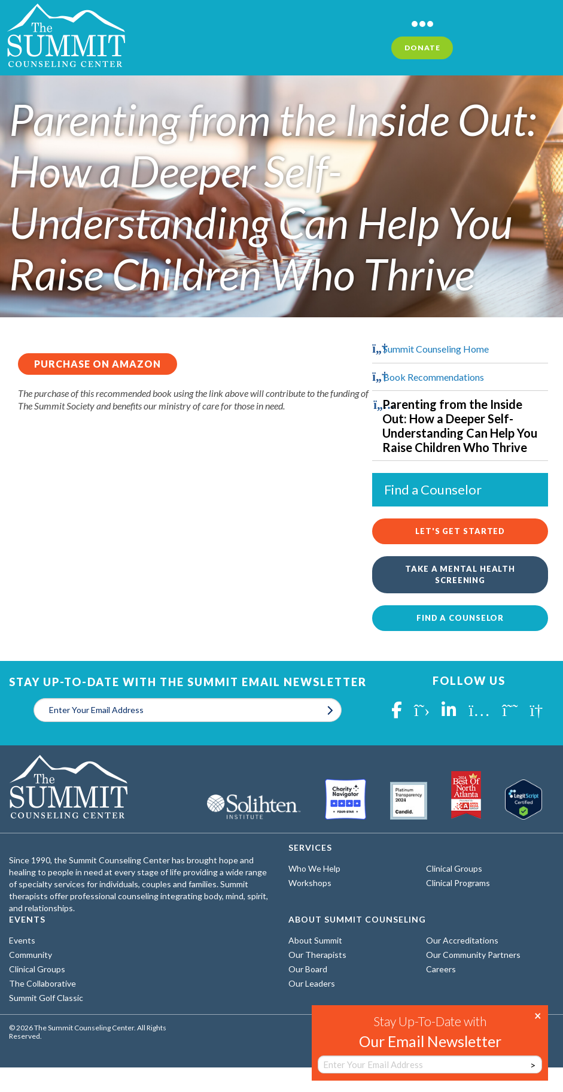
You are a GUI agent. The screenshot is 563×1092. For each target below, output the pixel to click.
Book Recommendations (433, 377)
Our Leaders (311, 983)
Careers (441, 969)
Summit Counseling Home (436, 348)
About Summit (315, 940)
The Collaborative (42, 983)
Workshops (309, 883)
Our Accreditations (462, 940)
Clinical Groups (454, 868)
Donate (422, 47)
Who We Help (314, 868)
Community (30, 955)
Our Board (307, 969)
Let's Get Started (460, 531)
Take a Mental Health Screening (460, 574)
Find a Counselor (460, 618)
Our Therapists (317, 955)
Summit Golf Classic (46, 998)
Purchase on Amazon (97, 363)
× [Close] (537, 1014)
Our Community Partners (473, 955)
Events (22, 940)
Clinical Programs (458, 883)
